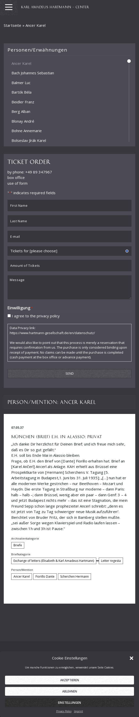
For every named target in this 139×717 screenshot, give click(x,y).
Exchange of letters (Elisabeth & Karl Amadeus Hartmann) (54, 561)
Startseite (13, 25)
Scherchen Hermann (74, 576)
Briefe (18, 545)
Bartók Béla (22, 92)
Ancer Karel (21, 63)
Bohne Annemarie (27, 130)
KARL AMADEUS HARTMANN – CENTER (55, 6)
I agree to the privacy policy (36, 315)
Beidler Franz (23, 101)
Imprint (78, 711)
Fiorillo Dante (45, 576)
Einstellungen (69, 702)
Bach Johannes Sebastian (33, 72)
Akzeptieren (69, 680)
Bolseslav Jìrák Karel (29, 140)
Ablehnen (69, 691)
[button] (131, 657)
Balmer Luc (21, 82)
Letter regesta (111, 561)
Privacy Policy (64, 711)
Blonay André (23, 120)
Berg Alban (21, 111)
